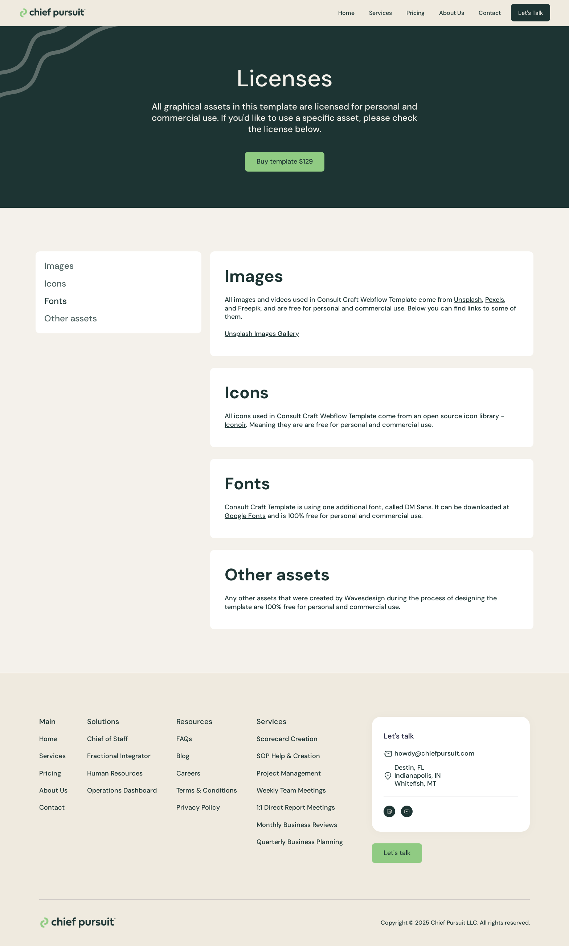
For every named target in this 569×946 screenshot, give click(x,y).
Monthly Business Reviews (297, 825)
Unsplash (468, 299)
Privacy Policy (198, 807)
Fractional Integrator (119, 756)
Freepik (249, 308)
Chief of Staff (107, 739)
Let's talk (397, 852)
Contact (490, 13)
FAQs (184, 739)
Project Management (289, 773)
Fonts (55, 301)
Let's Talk (530, 13)
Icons (55, 283)
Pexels (494, 299)
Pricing (415, 13)
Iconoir (235, 424)
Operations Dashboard (122, 790)
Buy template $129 (285, 161)
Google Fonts (245, 515)
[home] (52, 13)
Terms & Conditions (206, 790)
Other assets (70, 318)
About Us (451, 13)
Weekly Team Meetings (291, 790)
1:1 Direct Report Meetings (296, 807)
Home (346, 13)
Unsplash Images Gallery (262, 333)
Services (380, 13)
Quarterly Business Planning (300, 842)
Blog (182, 756)
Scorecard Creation (287, 739)
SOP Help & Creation (288, 756)
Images (59, 265)
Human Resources (115, 773)
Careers (188, 773)
